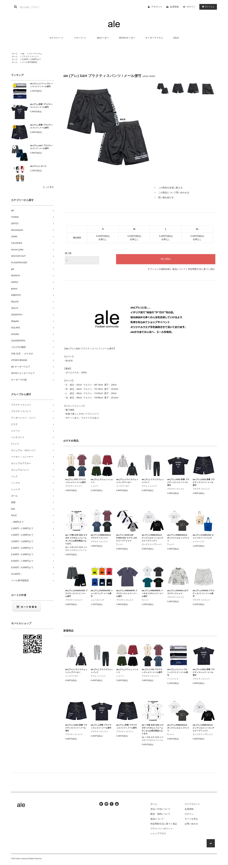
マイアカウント (192, 804)
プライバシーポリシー (161, 828)
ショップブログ (158, 833)
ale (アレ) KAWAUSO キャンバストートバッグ (203, 536)
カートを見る (191, 819)
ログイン (191, 6)
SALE (176, 38)
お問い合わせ (191, 823)
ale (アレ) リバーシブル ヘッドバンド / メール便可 (41, 85)
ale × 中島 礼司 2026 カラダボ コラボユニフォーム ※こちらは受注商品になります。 (76, 539)
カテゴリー (56, 38)
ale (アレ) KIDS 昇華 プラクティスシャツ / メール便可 (178, 482)
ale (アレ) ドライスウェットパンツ (153, 480)
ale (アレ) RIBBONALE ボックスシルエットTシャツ (178, 538)
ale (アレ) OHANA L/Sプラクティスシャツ (177, 592)
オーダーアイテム (154, 38)
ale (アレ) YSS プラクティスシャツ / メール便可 (75, 480)
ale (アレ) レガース (38, 166)
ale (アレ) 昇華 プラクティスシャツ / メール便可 (41, 105)
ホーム (15, 54)
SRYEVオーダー (127, 38)
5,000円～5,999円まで (31, 59)
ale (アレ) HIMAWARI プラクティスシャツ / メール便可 (126, 593)
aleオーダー (103, 38)
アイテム (207, 6)
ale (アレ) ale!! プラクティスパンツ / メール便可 (41, 147)
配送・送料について (160, 814)
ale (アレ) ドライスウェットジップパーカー (127, 480)
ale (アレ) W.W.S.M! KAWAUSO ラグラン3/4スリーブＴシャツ (126, 538)
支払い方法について (160, 809)
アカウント (156, 6)
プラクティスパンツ (30, 56)
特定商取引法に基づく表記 (201, 269)
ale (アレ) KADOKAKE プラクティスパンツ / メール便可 (76, 593)
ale (23, 54)
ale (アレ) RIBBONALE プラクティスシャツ (101, 536)
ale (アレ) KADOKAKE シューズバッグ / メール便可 (102, 593)
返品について (179, 269)
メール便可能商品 (29, 62)
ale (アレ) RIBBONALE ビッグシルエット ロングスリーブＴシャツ (152, 538)
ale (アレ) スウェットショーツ (102, 480)
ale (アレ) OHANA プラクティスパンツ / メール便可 (204, 593)
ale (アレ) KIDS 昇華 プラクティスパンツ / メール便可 (204, 482)
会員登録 (174, 6)
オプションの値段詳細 (159, 269)
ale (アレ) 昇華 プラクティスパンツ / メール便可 (41, 126)
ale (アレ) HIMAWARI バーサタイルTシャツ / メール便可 (152, 593)
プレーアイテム (35, 54)
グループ (80, 38)
